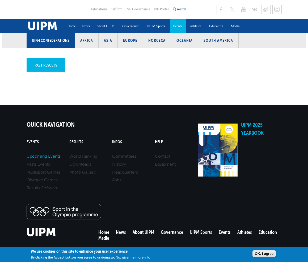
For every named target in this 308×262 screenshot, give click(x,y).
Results (76, 141)
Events (177, 26)
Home (71, 26)
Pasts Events (38, 164)
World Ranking (83, 156)
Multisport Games (44, 172)
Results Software (42, 187)
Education (216, 26)
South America (218, 40)
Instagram (277, 9)
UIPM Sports (156, 26)
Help (159, 141)
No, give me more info (133, 257)
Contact (162, 156)
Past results (46, 65)
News (86, 26)
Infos (117, 141)
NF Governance (138, 9)
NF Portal (161, 9)
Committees (124, 156)
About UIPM (105, 26)
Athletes (195, 26)
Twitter (232, 9)
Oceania (184, 40)
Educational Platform (107, 9)
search (181, 9)
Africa (86, 40)
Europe (130, 40)
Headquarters (125, 172)
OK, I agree (264, 254)
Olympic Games (42, 179)
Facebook (221, 9)
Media (235, 26)
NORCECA (157, 40)
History (119, 164)
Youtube (243, 9)
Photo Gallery (82, 172)
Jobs (116, 179)
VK (254, 9)
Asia (108, 40)
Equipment (165, 164)
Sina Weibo (266, 9)
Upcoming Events (44, 156)
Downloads (80, 164)
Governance (130, 26)
